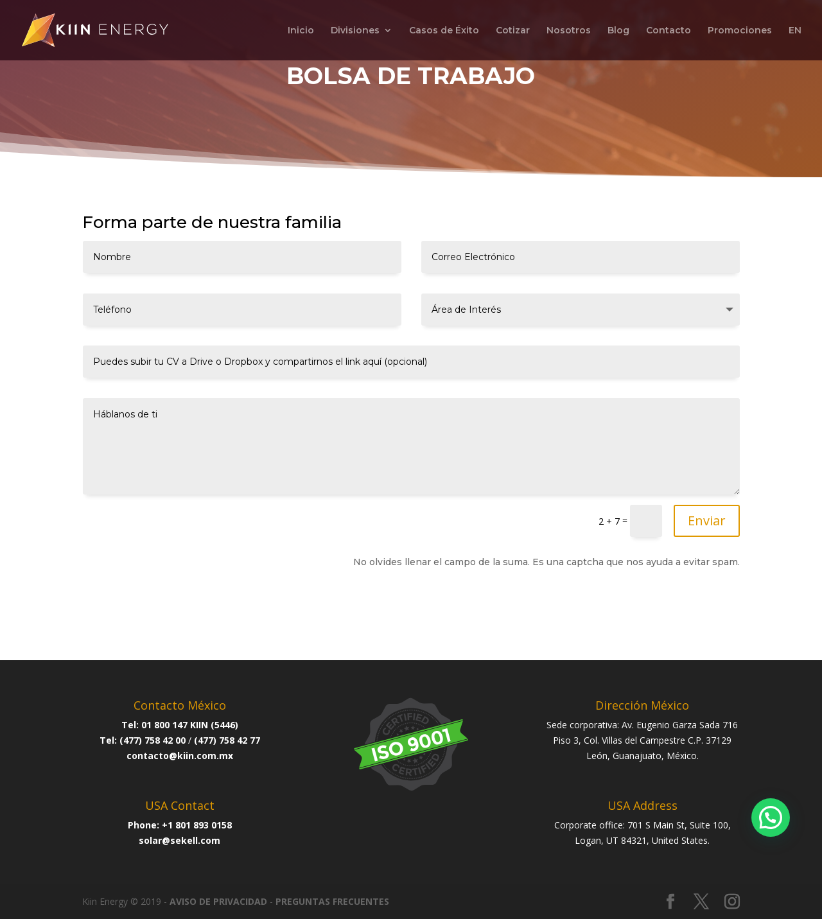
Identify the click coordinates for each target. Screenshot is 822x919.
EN (795, 31)
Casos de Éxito (444, 31)
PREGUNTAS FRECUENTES (332, 901)
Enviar (707, 520)
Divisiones (355, 31)
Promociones (740, 31)
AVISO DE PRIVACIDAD (218, 901)
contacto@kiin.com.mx (180, 755)
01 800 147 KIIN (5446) (189, 725)
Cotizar (513, 31)
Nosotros (569, 31)
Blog (618, 31)
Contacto (668, 31)
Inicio (301, 31)
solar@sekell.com (179, 840)
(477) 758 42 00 (152, 740)
